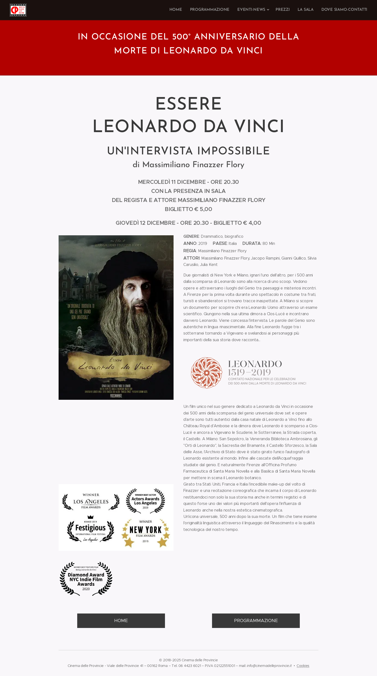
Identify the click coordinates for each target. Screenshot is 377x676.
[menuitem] (184, 10)
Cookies (303, 665)
